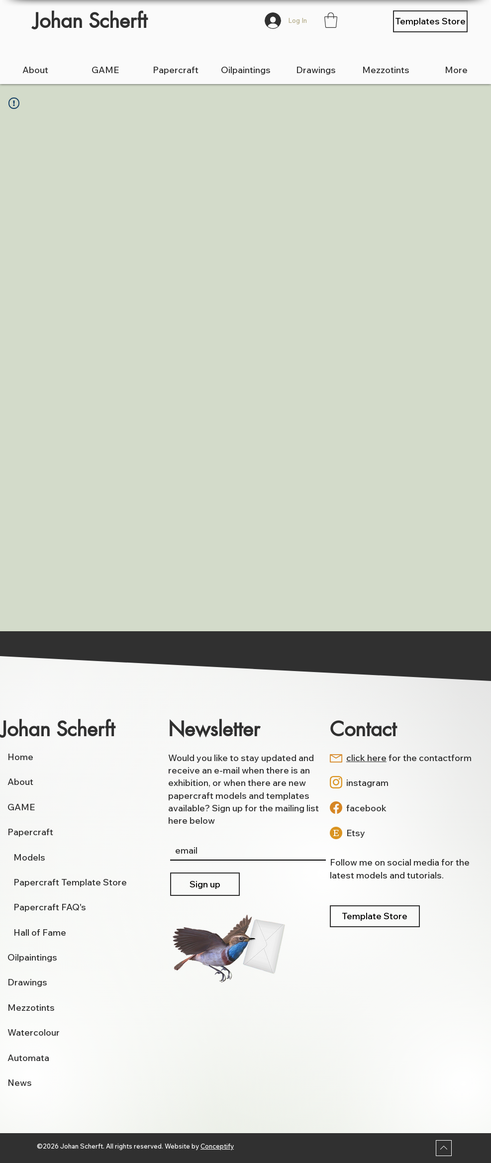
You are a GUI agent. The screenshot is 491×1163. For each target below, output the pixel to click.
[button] (330, 20)
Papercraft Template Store (70, 882)
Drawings (27, 982)
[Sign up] (205, 884)
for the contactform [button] (409, 758)
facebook (366, 808)
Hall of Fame (39, 932)
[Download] (444, 1148)
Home (20, 757)
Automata (28, 1058)
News (19, 1082)
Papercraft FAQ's (49, 907)
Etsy (355, 833)
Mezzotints (31, 1007)
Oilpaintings (32, 957)
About (20, 781)
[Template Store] (375, 916)
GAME (21, 807)
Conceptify (217, 1146)
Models (26, 857)
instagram (367, 782)
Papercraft (30, 832)
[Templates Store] (430, 21)
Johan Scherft (90, 21)
